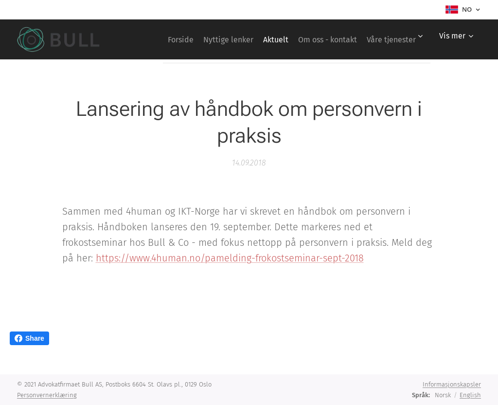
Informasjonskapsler (452, 384)
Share (29, 338)
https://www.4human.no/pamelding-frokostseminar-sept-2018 (230, 258)
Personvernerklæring (47, 395)
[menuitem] (222, 39)
